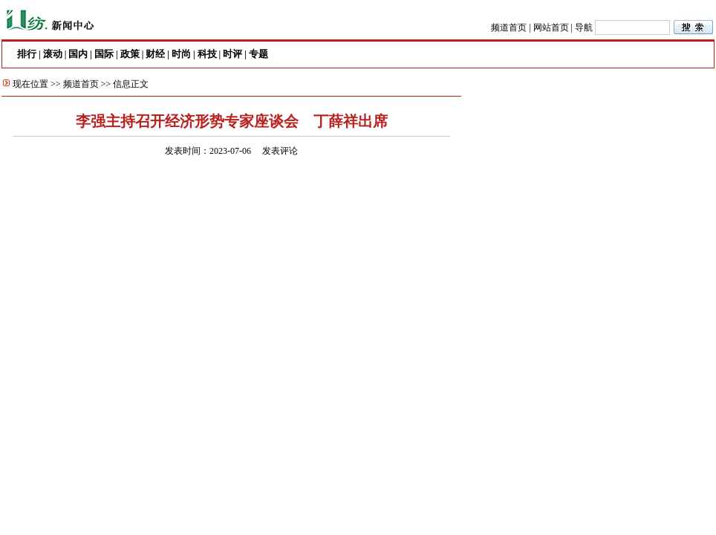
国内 (78, 53)
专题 (258, 53)
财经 (155, 53)
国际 (104, 53)
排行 (26, 53)
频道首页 (509, 27)
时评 (232, 53)
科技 (207, 53)
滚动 (52, 53)
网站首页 (551, 27)
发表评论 (280, 151)
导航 (584, 27)
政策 (130, 53)
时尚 (181, 53)
